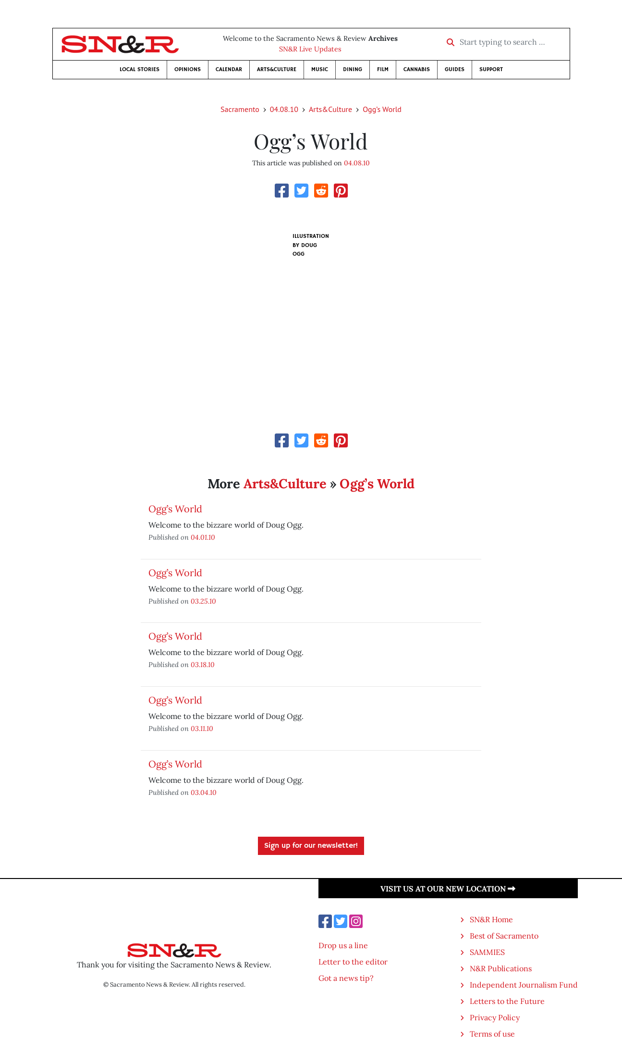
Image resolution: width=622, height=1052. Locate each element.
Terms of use (492, 1034)
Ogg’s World (382, 109)
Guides (454, 69)
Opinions (187, 69)
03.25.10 (203, 601)
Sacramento (239, 109)
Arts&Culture (276, 69)
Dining (352, 69)
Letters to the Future (507, 1001)
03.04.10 (204, 792)
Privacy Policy (495, 1017)
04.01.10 (203, 537)
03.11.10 (202, 728)
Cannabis (416, 69)
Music (319, 69)
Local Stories (139, 69)
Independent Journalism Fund (524, 985)
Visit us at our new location (447, 888)
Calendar (229, 69)
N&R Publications (501, 968)
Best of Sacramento (504, 936)
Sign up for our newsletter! (311, 846)
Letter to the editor (353, 961)
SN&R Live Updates (310, 49)
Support (491, 69)
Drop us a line (343, 945)
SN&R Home (491, 919)
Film (383, 69)
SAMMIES (487, 952)
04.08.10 (284, 109)
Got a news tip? (346, 978)
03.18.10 (203, 664)
